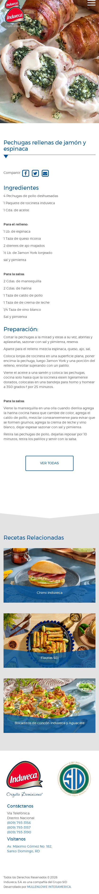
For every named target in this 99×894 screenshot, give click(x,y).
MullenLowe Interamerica (49, 886)
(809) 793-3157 (19, 827)
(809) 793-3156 (19, 823)
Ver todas (49, 463)
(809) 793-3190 (19, 832)
